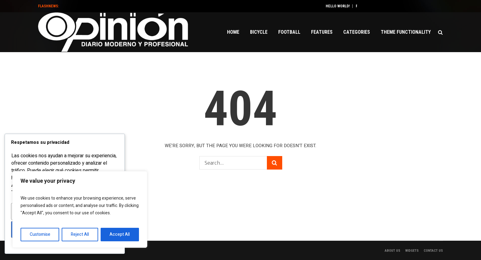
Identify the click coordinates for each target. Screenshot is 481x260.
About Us (392, 251)
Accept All (120, 234)
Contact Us (433, 251)
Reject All (80, 234)
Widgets (412, 251)
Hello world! (344, 6)
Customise (40, 234)
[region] (79, 209)
